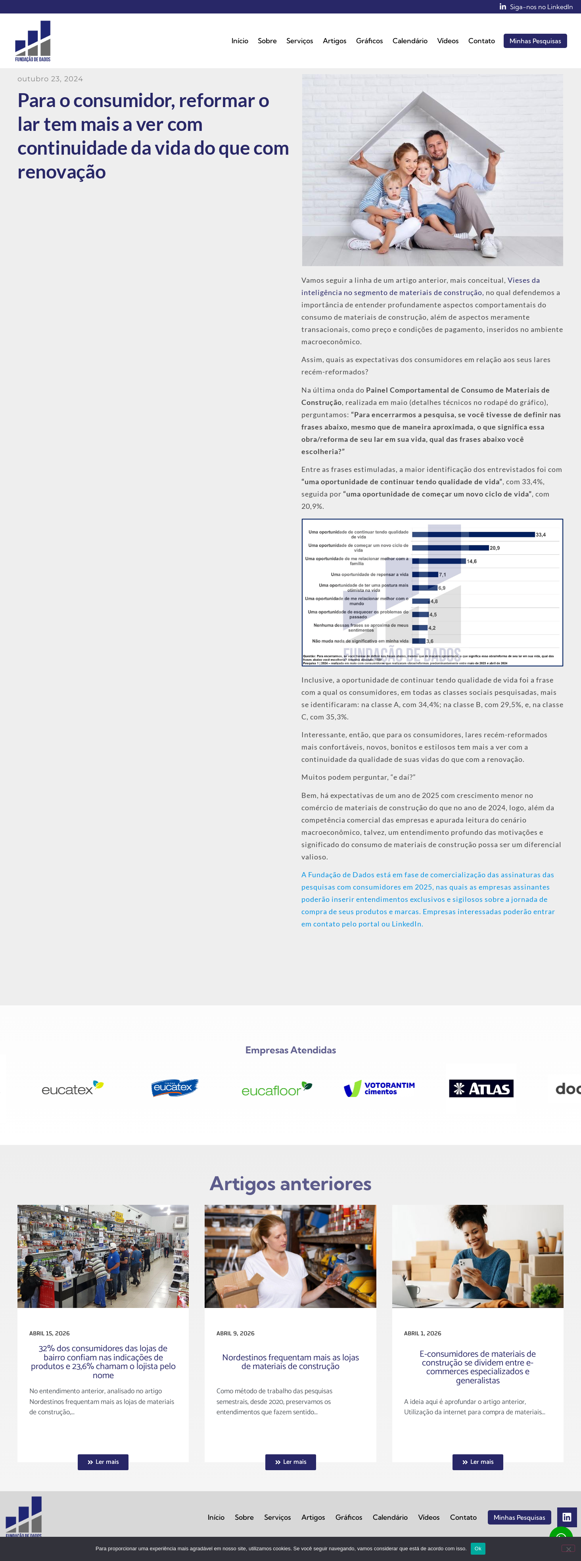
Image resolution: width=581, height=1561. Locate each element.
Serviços (299, 40)
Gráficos (369, 40)
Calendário (410, 40)
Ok (478, 1548)
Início (240, 40)
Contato (481, 40)
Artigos (335, 40)
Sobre (267, 40)
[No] (568, 1548)
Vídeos (448, 40)
